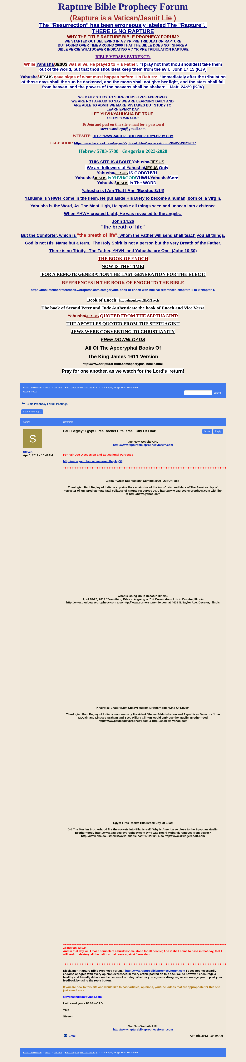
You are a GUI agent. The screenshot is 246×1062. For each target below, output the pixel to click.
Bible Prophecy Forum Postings (81, 387)
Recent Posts (30, 391)
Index (47, 387)
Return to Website (32, 387)
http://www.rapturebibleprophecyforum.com (143, 444)
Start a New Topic (32, 411)
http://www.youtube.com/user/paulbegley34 (92, 461)
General (58, 387)
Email (72, 1035)
